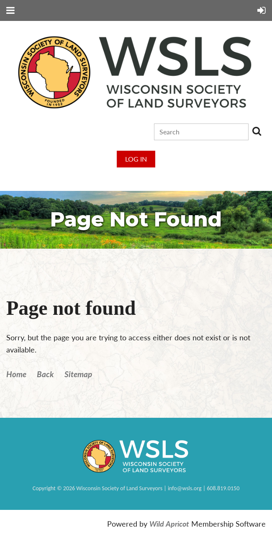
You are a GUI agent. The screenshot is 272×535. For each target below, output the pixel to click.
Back (45, 374)
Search (256, 131)
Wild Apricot (169, 524)
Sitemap (78, 374)
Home (16, 374)
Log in (136, 159)
